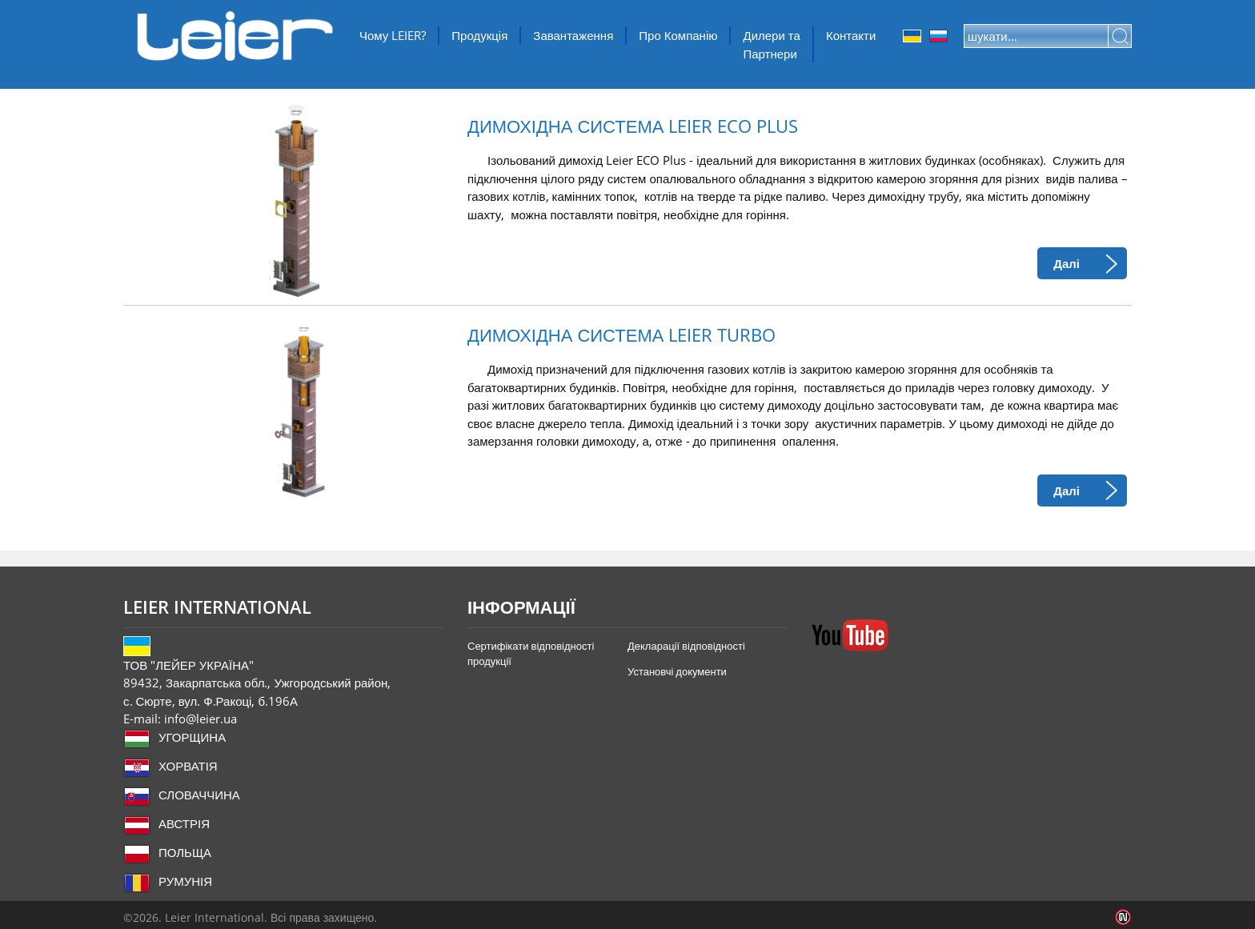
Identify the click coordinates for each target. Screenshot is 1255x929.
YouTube (850, 635)
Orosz (938, 36)
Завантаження (573, 35)
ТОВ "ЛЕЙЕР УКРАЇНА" (235, 36)
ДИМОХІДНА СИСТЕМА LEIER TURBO (621, 334)
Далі (1066, 263)
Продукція (479, 35)
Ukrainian (912, 36)
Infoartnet (1123, 917)
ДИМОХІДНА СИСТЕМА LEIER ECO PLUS (632, 126)
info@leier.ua (200, 719)
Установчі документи (677, 671)
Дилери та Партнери (771, 44)
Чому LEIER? (392, 35)
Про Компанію (678, 35)
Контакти (851, 35)
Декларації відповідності (686, 646)
